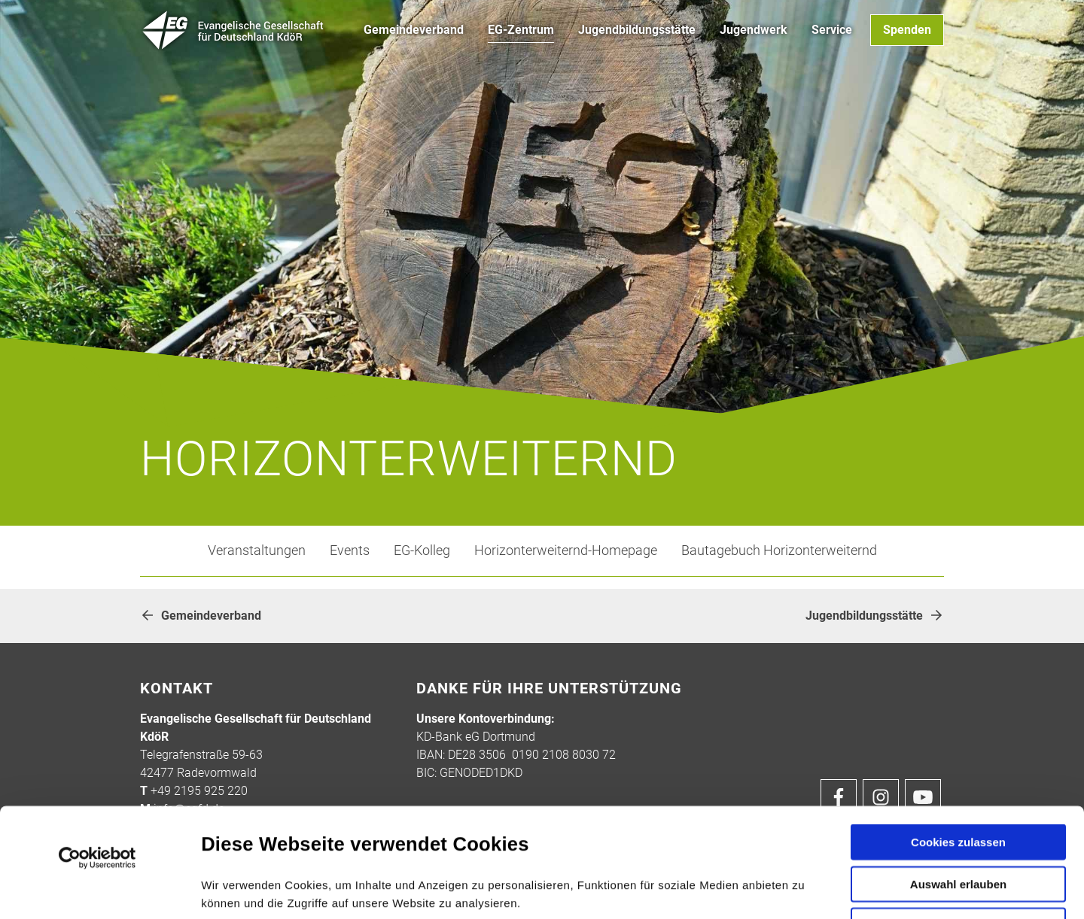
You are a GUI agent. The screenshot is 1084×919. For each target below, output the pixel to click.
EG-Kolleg (422, 550)
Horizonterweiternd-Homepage (565, 550)
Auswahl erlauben (958, 775)
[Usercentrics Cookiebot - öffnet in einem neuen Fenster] (97, 749)
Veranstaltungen (257, 550)
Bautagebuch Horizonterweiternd (779, 550)
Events (350, 550)
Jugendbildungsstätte (874, 615)
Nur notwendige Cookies (958, 820)
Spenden (907, 30)
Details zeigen (804, 889)
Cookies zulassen (958, 732)
